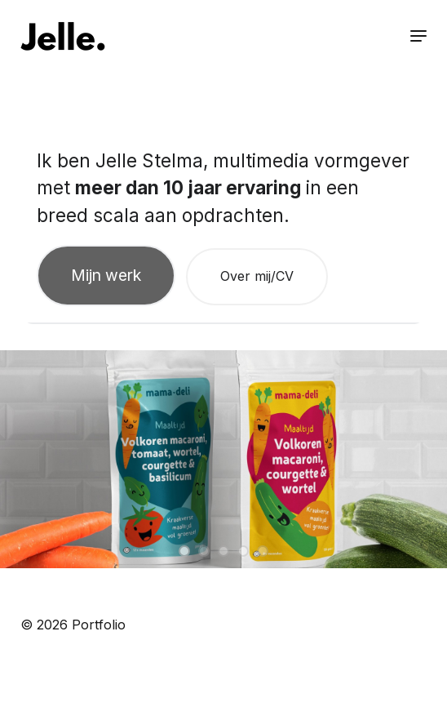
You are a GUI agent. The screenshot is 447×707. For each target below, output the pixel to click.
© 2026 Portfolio (73, 624)
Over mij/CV (257, 276)
